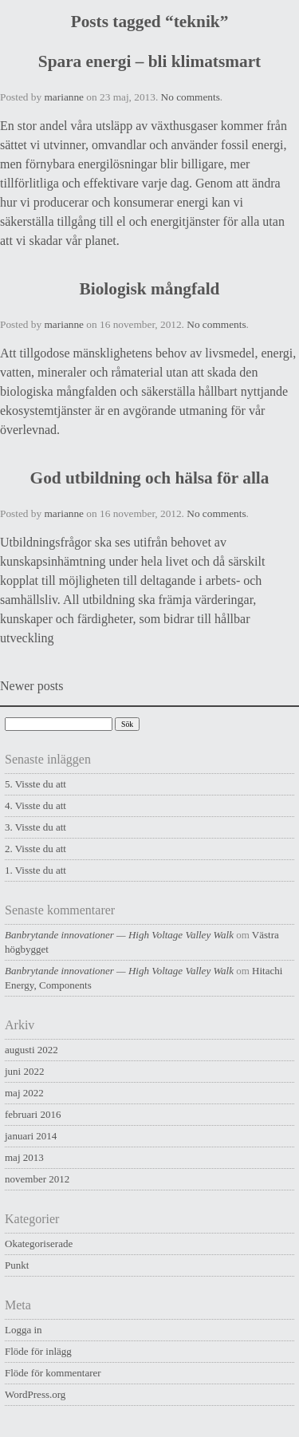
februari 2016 (33, 1114)
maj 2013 (24, 1157)
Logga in (23, 1330)
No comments (190, 97)
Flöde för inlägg (38, 1351)
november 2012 (37, 1179)
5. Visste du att (35, 784)
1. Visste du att (35, 870)
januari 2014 (31, 1136)
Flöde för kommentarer (53, 1373)
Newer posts (32, 686)
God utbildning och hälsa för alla (149, 478)
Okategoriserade (39, 1243)
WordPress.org (35, 1394)
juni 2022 (24, 1071)
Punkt (17, 1265)
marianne (64, 97)
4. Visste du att (35, 805)
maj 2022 (24, 1093)
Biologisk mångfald (150, 288)
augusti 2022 (31, 1050)
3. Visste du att (35, 827)
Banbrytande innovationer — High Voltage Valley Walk (119, 935)
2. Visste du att (35, 849)
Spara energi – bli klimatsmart (149, 61)
